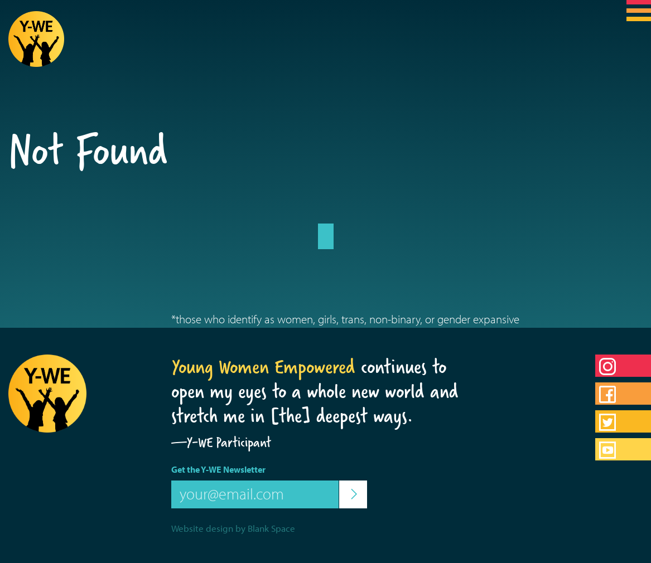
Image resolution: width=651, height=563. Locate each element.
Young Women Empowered (263, 366)
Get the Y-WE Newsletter (218, 469)
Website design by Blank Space (233, 528)
